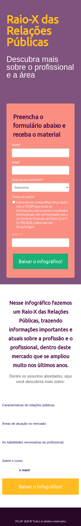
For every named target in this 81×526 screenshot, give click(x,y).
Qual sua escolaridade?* (28, 180)
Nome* (16, 145)
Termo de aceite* (23, 197)
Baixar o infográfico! (41, 261)
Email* (16, 162)
